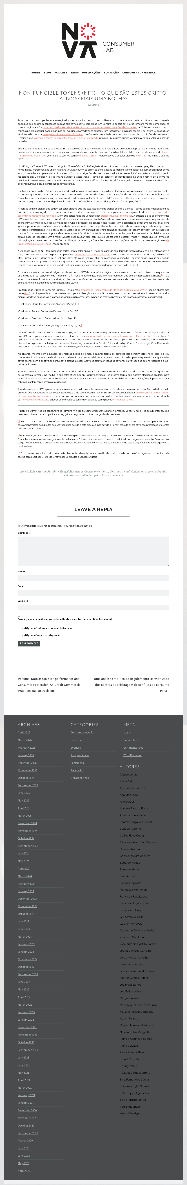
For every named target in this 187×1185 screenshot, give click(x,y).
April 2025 (24, 806)
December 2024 (27, 821)
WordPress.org (132, 753)
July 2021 (23, 1055)
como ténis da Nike (140, 336)
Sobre (35, 72)
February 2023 (26, 942)
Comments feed (133, 745)
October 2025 (26, 775)
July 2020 (23, 1146)
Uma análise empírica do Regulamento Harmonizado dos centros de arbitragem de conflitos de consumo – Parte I (133, 682)
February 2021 (26, 1093)
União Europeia (89, 475)
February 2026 (26, 745)
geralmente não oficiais (44, 215)
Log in (127, 730)
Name (22, 566)
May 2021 (23, 1070)
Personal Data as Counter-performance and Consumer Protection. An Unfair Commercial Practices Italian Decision (55, 682)
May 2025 (23, 798)
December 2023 (27, 896)
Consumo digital (120, 471)
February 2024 (26, 881)
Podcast (60, 72)
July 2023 (23, 919)
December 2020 (27, 1108)
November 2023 (27, 904)
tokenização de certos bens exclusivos (107, 336)
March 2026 (25, 738)
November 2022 (27, 957)
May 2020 (23, 1161)
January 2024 (26, 889)
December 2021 (27, 1025)
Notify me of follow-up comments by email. (48, 625)
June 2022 (24, 979)
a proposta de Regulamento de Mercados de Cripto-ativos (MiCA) (113, 290)
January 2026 (26, 753)
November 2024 (27, 828)
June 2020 (24, 1153)
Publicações (91, 72)
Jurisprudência (80, 753)
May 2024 (23, 859)
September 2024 (28, 844)
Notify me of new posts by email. (41, 632)
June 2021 (24, 1063)
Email (22, 581)
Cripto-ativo (71, 475)
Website (23, 597)
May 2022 (23, 987)
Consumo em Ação (82, 730)
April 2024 (24, 866)
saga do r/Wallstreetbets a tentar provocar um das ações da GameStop (90, 127)
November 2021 (27, 1032)
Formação (111, 72)
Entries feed (131, 738)
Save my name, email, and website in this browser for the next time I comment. (65, 616)
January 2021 (26, 1100)
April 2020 (24, 1168)
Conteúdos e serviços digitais (148, 471)
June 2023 (24, 927)
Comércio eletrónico (96, 471)
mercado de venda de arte (35, 399)
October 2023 (26, 911)
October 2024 (26, 836)
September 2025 (28, 783)
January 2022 (26, 1017)
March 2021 (25, 1085)
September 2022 (28, 972)
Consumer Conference (139, 72)
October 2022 (26, 964)
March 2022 (25, 1002)
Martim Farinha (47, 471)
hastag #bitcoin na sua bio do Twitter (63, 134)
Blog (47, 72)
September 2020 (28, 1131)
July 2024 (23, 851)
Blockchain (76, 471)
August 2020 (25, 1138)
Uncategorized (80, 775)
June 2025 (24, 790)
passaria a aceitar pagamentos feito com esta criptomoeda (66, 138)
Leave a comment (112, 475)
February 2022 (26, 1010)
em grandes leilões (122, 399)
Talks (75, 72)
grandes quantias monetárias (116, 215)
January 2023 (26, 949)
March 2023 (25, 934)
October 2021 (26, 1040)
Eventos (76, 745)
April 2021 (24, 1078)
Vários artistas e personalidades (92, 254)
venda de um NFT (88, 155)
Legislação (77, 760)
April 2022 (24, 995)
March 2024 (25, 874)
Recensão (77, 768)
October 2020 (26, 1123)
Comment (24, 532)
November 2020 (27, 1116)
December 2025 (27, 760)
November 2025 (27, 768)
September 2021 (28, 1047)
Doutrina (93, 105)
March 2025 (25, 813)
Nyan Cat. (141, 155)
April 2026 (24, 730)
